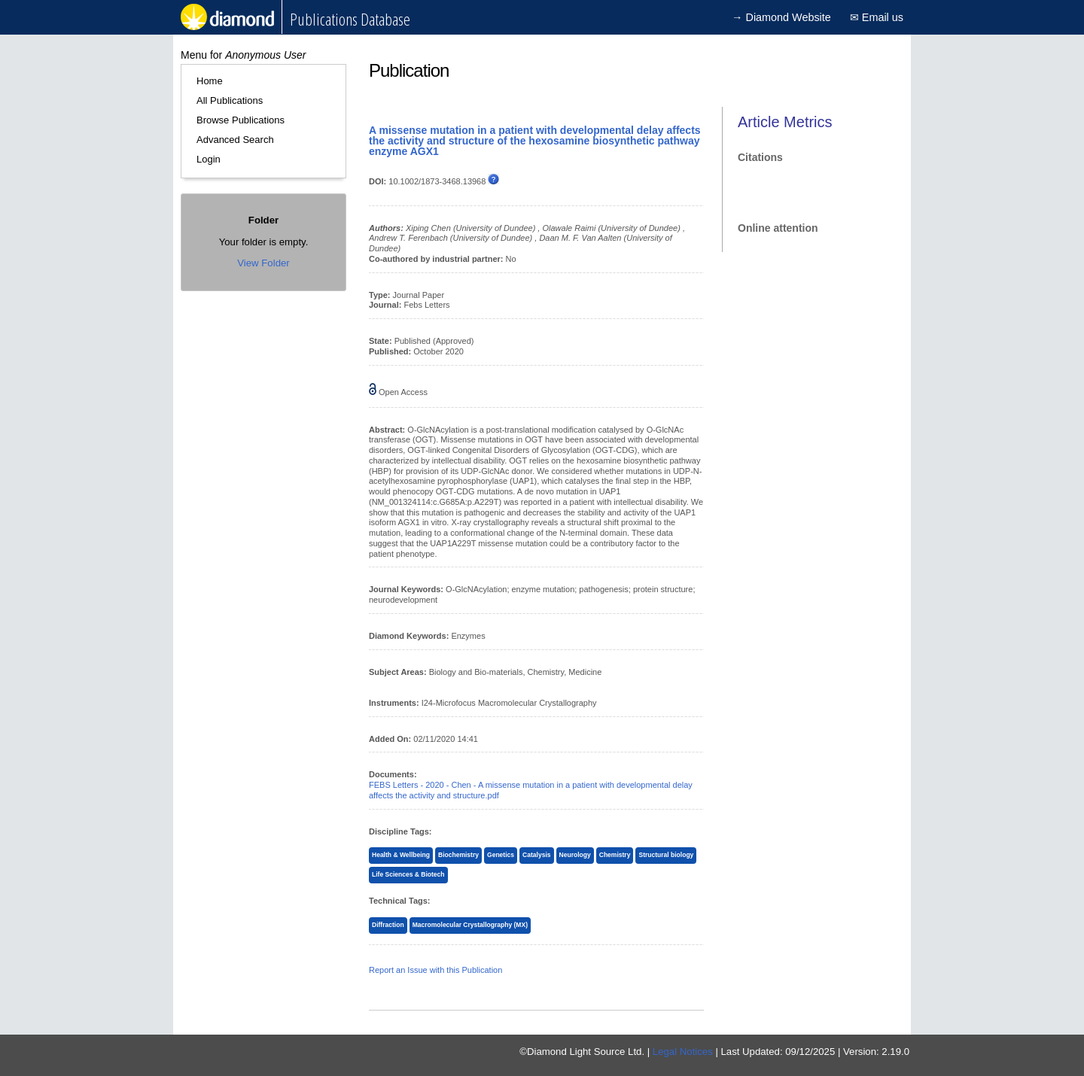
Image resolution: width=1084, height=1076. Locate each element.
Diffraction (388, 925)
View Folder (263, 263)
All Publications (229, 100)
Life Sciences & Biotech (408, 874)
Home (209, 81)
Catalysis (536, 855)
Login (208, 159)
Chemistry (615, 855)
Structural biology (665, 855)
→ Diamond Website (781, 17)
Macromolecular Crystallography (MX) (470, 925)
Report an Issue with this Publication (435, 969)
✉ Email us (876, 17)
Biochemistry (458, 855)
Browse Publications (240, 120)
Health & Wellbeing (401, 855)
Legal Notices (683, 1051)
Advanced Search (235, 139)
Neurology (575, 855)
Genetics (500, 855)
